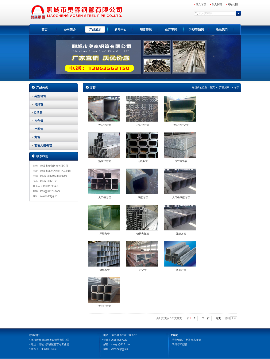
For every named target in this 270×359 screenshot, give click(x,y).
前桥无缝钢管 (43, 145)
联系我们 (222, 29)
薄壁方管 (181, 269)
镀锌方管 (105, 269)
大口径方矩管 (181, 124)
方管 (37, 137)
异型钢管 (40, 96)
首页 (44, 29)
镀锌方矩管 (181, 161)
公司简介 (70, 29)
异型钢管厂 (178, 339)
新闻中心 (120, 29)
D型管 (38, 112)
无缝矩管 (143, 161)
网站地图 (233, 4)
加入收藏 (217, 4)
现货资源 (146, 29)
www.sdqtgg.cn (119, 349)
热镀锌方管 (104, 161)
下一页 (205, 318)
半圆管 (38, 129)
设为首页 (201, 4)
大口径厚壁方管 (181, 197)
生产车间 (171, 29)
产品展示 (95, 29)
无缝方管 (181, 233)
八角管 (38, 120)
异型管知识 (196, 29)
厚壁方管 (143, 197)
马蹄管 (38, 104)
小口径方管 (142, 124)
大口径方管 (104, 124)
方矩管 (143, 269)
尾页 (218, 318)
